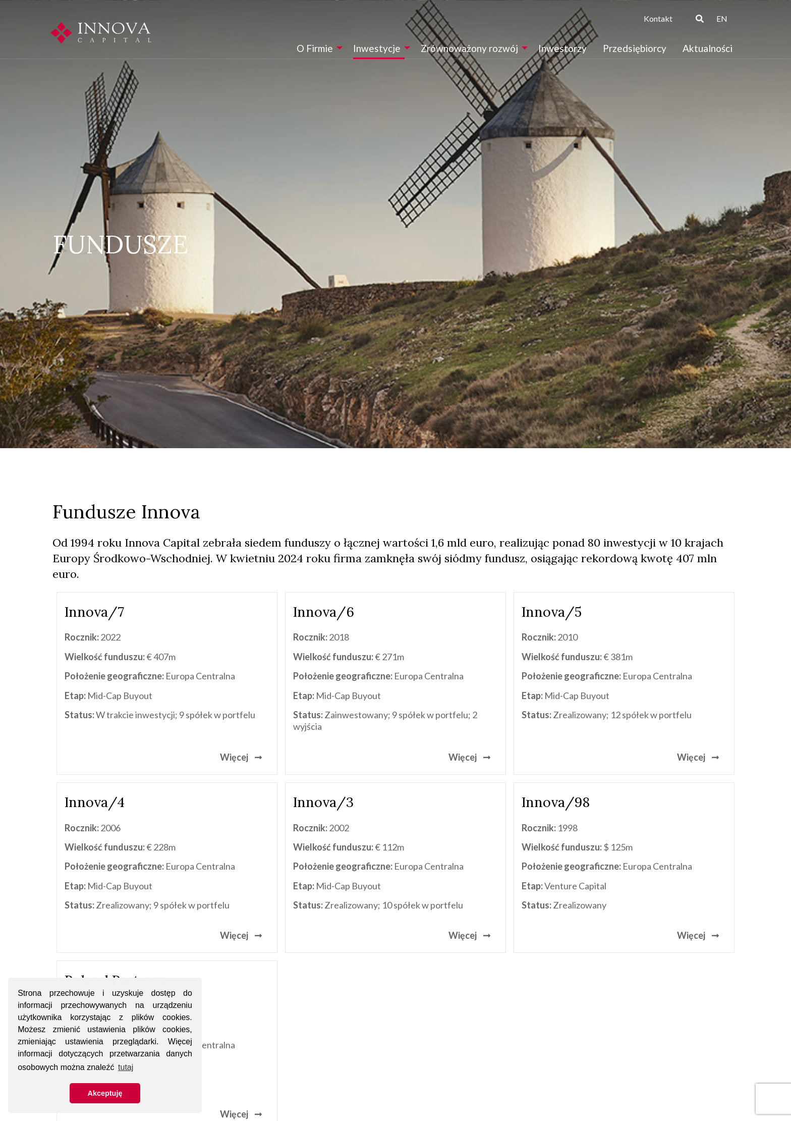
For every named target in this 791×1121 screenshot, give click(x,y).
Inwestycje (377, 48)
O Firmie (315, 48)
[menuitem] (317, 48)
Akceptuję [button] (105, 1093)
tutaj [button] (125, 1067)
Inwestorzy (562, 48)
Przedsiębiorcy (634, 48)
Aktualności (707, 48)
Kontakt (658, 18)
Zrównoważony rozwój (469, 48)
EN (721, 18)
